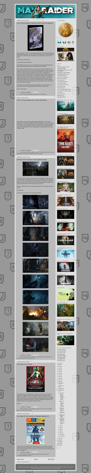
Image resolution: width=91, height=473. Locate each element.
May (60, 429)
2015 (59, 438)
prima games (43, 94)
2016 (59, 381)
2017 (59, 379)
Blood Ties (47, 152)
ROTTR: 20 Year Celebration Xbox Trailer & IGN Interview (32, 100)
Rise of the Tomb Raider (61, 78)
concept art (47, 356)
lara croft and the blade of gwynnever (31, 94)
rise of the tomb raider (27, 153)
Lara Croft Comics (60, 95)
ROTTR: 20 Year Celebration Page (33, 192)
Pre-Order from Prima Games (23, 59)
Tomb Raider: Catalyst (61, 68)
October (61, 388)
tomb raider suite (28, 410)
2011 (59, 444)
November (62, 385)
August (61, 392)
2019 (59, 376)
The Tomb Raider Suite (61, 83)
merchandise (19, 455)
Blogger (58, 468)
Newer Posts (20, 459)
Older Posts (51, 459)
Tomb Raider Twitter (61, 354)
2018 (59, 378)
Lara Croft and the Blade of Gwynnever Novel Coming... (62, 397)
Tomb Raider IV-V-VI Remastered (63, 72)
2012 (59, 443)
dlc (50, 356)
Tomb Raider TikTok (61, 358)
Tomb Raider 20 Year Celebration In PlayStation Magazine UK (33, 416)
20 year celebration (31, 152)
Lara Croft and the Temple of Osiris (64, 89)
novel (40, 94)
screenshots (30, 358)
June (61, 427)
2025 (59, 366)
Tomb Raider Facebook (61, 351)
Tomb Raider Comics (61, 86)
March (61, 432)
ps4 (22, 153)
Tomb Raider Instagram (61, 355)
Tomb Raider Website (61, 349)
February (61, 434)
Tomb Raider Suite (31, 394)
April (61, 431)
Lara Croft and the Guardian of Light (64, 90)
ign (50, 152)
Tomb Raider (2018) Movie (62, 81)
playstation (24, 455)
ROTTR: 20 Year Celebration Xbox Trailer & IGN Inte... (61, 404)
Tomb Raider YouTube (61, 352)
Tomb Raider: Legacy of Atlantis (63, 66)
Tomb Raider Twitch (61, 360)
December (62, 383)
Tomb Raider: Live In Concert (24, 364)
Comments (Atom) (25, 461)
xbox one (41, 153)
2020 (59, 374)
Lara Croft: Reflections (61, 97)
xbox (38, 153)
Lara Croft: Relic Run (61, 93)
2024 (59, 368)
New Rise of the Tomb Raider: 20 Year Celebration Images (32, 159)
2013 (59, 441)
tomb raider (34, 153)
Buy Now (19, 403)
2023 (59, 369)
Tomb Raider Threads (61, 357)
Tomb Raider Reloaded (61, 75)
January (61, 436)
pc (52, 356)
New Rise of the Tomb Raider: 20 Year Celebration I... (61, 411)
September (62, 390)
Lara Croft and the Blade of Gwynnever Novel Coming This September (35, 23)
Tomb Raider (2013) (61, 80)
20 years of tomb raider (40, 152)
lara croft (21, 94)
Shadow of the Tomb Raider (62, 77)
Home (35, 459)
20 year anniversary (24, 152)
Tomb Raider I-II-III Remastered (63, 74)
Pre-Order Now (20, 190)
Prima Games (23, 88)
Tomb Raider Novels (61, 87)
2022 (59, 371)
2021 (59, 373)
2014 (59, 439)
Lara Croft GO (60, 92)
